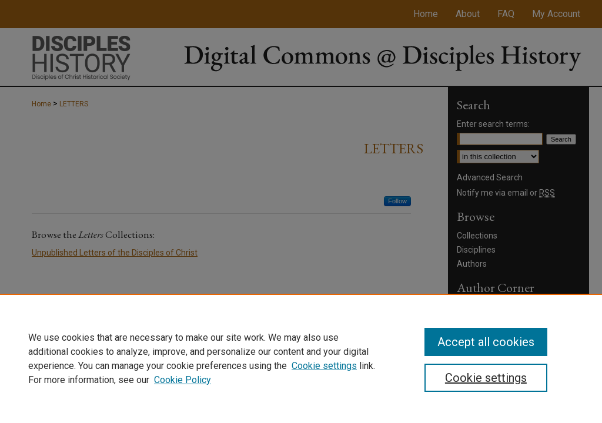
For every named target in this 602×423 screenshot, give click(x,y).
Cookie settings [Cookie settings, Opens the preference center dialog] (486, 378)
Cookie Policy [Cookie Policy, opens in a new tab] (182, 379)
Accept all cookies (485, 342)
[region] (301, 358)
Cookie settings (324, 365)
